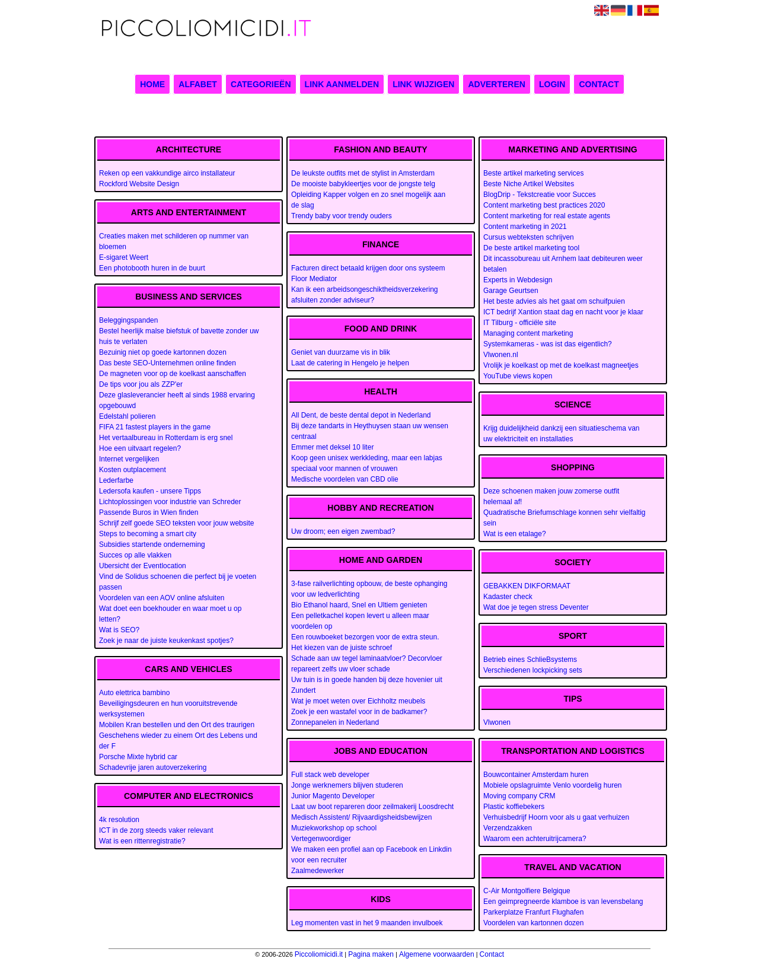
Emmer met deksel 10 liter (332, 447)
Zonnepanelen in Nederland (335, 722)
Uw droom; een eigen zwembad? (343, 531)
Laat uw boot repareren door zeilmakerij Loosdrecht (372, 806)
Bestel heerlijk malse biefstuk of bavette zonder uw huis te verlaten (179, 336)
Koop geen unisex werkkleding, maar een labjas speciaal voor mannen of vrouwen (366, 463)
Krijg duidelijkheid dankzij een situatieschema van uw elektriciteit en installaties (561, 433)
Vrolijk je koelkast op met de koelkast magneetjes (561, 365)
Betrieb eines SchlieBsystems (530, 659)
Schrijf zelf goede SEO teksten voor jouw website (176, 523)
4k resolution (119, 820)
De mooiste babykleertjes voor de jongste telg (363, 184)
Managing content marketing (528, 333)
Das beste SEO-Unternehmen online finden (167, 363)
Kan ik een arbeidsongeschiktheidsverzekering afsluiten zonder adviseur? (364, 294)
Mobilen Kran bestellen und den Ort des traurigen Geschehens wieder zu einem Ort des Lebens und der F (178, 735)
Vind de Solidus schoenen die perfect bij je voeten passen (177, 581)
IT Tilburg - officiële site (519, 323)
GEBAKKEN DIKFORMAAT (526, 586)
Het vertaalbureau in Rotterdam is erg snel (165, 438)
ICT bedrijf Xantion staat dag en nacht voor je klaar (563, 312)
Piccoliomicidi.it (319, 954)
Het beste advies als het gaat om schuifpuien (554, 301)
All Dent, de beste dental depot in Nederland (361, 415)
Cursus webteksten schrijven (528, 237)
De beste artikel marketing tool (531, 248)
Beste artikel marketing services (533, 173)
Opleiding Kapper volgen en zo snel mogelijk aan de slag (368, 199)
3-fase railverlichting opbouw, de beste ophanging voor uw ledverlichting (369, 588)
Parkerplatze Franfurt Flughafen (533, 912)
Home (152, 84)
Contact (598, 84)
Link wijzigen (423, 84)
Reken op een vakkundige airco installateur (167, 173)
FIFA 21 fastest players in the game (155, 427)
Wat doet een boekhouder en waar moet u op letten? (170, 613)
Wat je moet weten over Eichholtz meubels (358, 701)
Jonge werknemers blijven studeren (347, 785)
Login (552, 84)
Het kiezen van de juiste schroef (341, 648)
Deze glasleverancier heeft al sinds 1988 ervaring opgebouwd (177, 400)
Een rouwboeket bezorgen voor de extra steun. (365, 637)
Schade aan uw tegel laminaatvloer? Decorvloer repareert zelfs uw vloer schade (366, 663)
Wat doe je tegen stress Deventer (536, 607)
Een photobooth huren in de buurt (152, 268)
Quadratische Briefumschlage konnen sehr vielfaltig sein (564, 517)
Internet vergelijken (129, 459)
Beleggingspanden (128, 320)
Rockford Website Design (139, 184)
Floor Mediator (314, 279)
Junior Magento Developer (333, 796)
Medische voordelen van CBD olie (344, 479)
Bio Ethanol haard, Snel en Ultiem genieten (359, 605)
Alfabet (197, 84)
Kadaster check (507, 597)
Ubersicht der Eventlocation (142, 566)
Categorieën (261, 84)
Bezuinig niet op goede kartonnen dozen (163, 352)
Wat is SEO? (119, 630)
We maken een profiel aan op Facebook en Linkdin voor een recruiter (371, 854)
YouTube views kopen (518, 376)
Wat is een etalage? (514, 534)
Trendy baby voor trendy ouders (341, 216)
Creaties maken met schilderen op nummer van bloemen (173, 241)
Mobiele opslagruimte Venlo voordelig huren (552, 785)
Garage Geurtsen (510, 290)
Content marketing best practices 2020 (544, 205)
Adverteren (496, 84)
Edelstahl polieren (127, 416)
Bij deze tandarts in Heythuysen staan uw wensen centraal (369, 431)
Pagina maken (371, 954)
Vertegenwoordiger (321, 839)
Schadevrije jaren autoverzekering (152, 767)
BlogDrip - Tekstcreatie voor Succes (539, 194)
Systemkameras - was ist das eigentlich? (547, 344)
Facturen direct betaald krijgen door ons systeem (368, 268)
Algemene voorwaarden (436, 954)
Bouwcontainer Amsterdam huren (535, 774)
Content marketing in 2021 (525, 226)
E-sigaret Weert (123, 257)
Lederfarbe (116, 480)
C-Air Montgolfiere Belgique (526, 891)
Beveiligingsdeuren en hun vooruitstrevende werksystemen (168, 708)
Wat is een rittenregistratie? (142, 841)
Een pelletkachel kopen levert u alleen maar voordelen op (360, 621)
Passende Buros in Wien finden (148, 512)
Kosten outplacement (132, 470)
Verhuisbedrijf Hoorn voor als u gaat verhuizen (556, 817)
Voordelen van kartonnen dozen (533, 923)
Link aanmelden (342, 84)
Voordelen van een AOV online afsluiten (162, 598)
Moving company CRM (519, 796)
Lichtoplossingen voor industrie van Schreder (170, 502)
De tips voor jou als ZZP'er (141, 384)
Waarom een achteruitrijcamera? (534, 839)
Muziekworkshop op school (334, 828)
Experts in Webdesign (518, 280)
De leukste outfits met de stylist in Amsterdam (363, 173)
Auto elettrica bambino (134, 693)
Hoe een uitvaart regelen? (140, 448)
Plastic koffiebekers (513, 806)
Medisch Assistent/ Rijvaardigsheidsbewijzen (361, 817)
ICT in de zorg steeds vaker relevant (156, 830)
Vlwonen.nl (500, 355)
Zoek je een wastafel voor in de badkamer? (359, 712)
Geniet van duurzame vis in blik (340, 352)
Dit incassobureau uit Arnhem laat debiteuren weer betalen (563, 263)
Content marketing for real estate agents (546, 216)
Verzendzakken (507, 828)
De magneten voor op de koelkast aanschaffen (172, 374)
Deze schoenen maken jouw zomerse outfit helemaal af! (551, 496)
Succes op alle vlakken (135, 555)
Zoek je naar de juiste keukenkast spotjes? (166, 640)
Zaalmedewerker (317, 871)
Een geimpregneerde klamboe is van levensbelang (563, 901)
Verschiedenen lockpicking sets (532, 670)
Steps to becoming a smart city (147, 534)
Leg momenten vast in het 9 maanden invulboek (367, 923)
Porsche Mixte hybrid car (138, 757)
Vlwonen (497, 722)
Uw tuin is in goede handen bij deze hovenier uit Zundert (366, 685)
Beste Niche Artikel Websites (528, 184)
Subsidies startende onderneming (152, 544)
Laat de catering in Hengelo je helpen (350, 363)
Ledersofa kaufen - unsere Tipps (150, 491)
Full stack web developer (330, 774)
